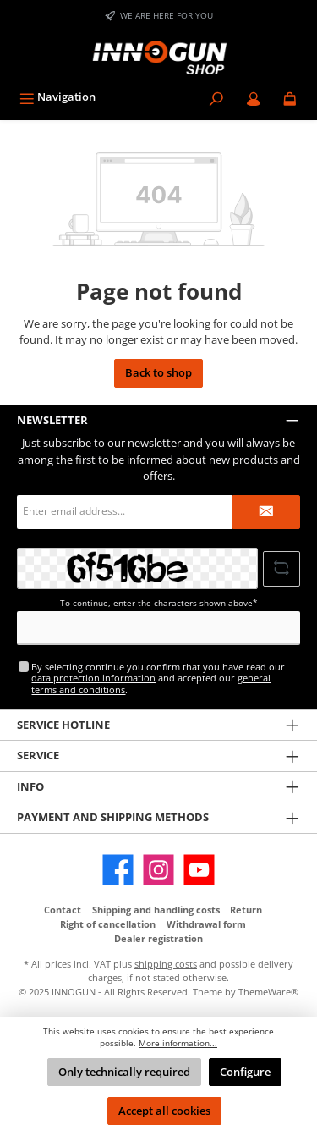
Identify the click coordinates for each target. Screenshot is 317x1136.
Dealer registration (158, 938)
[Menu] (57, 97)
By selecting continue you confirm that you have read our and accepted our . (158, 678)
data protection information (93, 677)
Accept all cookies (164, 1110)
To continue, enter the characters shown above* (159, 603)
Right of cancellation (108, 924)
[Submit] (266, 512)
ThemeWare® (268, 991)
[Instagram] (158, 870)
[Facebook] (118, 870)
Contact (62, 909)
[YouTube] (199, 870)
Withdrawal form (206, 924)
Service (38, 755)
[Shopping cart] (290, 97)
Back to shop (158, 372)
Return (246, 909)
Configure (245, 1071)
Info (30, 786)
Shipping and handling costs (156, 909)
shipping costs (165, 963)
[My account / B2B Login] (253, 97)
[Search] (216, 97)
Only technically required (124, 1071)
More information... (178, 1043)
